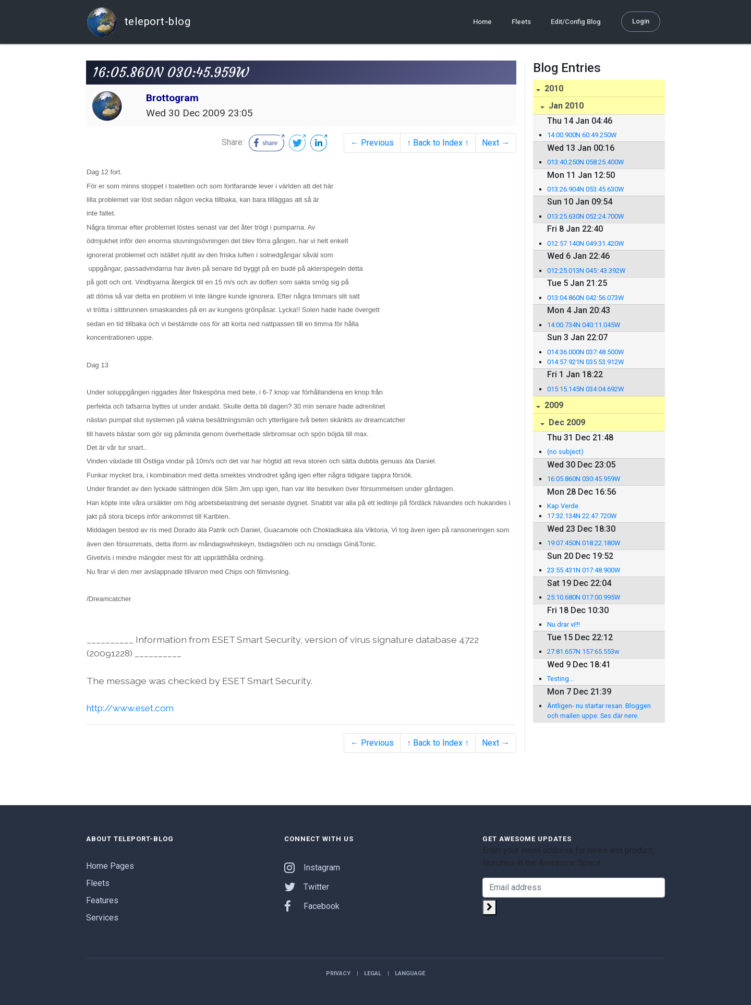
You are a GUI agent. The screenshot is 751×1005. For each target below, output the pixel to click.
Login (640, 21)
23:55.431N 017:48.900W (583, 570)
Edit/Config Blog (576, 22)
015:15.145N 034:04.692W (585, 389)
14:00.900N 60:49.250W (581, 135)
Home (482, 22)
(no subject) (565, 452)
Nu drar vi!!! (563, 624)
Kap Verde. (563, 506)
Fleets (521, 22)
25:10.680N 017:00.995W (583, 597)
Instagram (312, 867)
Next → (496, 143)
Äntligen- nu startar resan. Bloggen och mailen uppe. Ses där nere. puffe (599, 711)
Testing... (560, 679)
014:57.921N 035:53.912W (585, 362)
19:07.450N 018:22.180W (583, 543)
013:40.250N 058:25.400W (585, 162)
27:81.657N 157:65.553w (583, 651)
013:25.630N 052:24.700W (585, 216)
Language (410, 973)
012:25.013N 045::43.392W (586, 270)
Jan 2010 (565, 106)
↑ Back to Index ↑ (438, 143)
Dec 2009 (566, 422)
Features (102, 900)
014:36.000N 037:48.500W (585, 352)
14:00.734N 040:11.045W (583, 325)
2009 (552, 405)
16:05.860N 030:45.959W (583, 479)
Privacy (338, 973)
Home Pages (110, 865)
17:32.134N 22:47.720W (581, 516)
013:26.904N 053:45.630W (585, 189)
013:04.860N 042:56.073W (585, 298)
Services (102, 917)
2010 (552, 88)
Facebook (312, 906)
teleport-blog (138, 22)
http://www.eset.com (132, 707)
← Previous (372, 143)
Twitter (306, 886)
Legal (372, 973)
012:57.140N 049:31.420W (585, 243)
